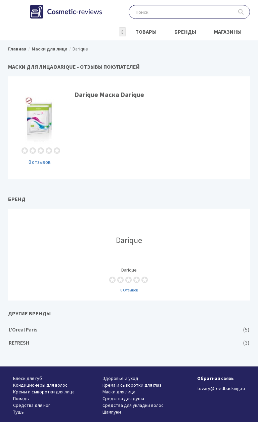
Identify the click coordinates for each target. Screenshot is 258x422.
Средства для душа (123, 398)
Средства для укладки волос (133, 405)
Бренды (185, 31)
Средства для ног (31, 405)
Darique (129, 254)
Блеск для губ (27, 378)
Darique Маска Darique (129, 127)
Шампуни (111, 412)
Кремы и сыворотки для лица (44, 392)
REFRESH (129, 343)
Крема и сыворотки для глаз (132, 385)
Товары (146, 31)
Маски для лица (118, 392)
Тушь (18, 412)
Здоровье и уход (120, 378)
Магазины (228, 31)
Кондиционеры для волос (40, 385)
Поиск (241, 12)
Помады (21, 398)
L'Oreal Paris (129, 330)
